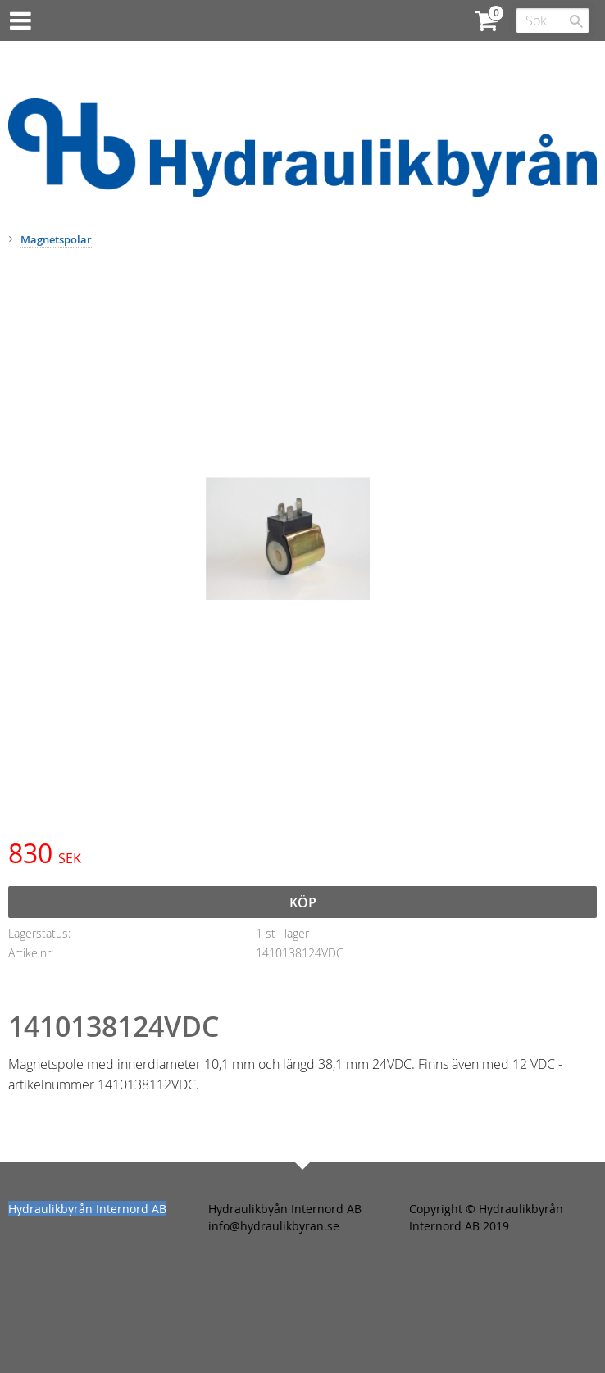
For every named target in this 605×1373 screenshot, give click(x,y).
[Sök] (576, 21)
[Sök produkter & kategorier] (552, 20)
